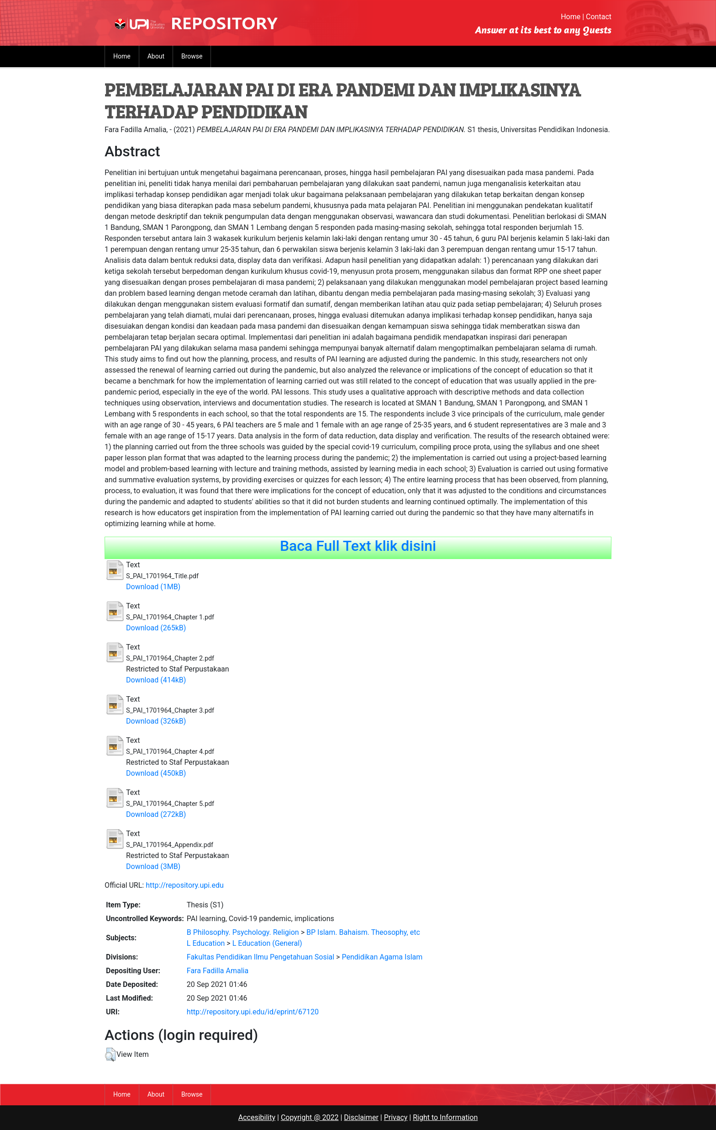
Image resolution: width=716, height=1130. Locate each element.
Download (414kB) (156, 680)
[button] (110, 1054)
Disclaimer (361, 1117)
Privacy (396, 1117)
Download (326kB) (156, 721)
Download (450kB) (156, 773)
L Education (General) (267, 943)
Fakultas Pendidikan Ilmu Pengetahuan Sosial (260, 957)
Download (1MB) (153, 586)
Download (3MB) (153, 866)
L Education (206, 943)
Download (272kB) (156, 814)
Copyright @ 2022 (310, 1117)
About (155, 56)
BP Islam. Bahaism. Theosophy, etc (363, 932)
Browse (191, 56)
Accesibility (256, 1117)
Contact (598, 16)
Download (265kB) (156, 628)
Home (570, 16)
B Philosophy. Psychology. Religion (243, 932)
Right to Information (445, 1117)
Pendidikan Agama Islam (382, 957)
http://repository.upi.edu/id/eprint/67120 (253, 1011)
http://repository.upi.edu (185, 885)
